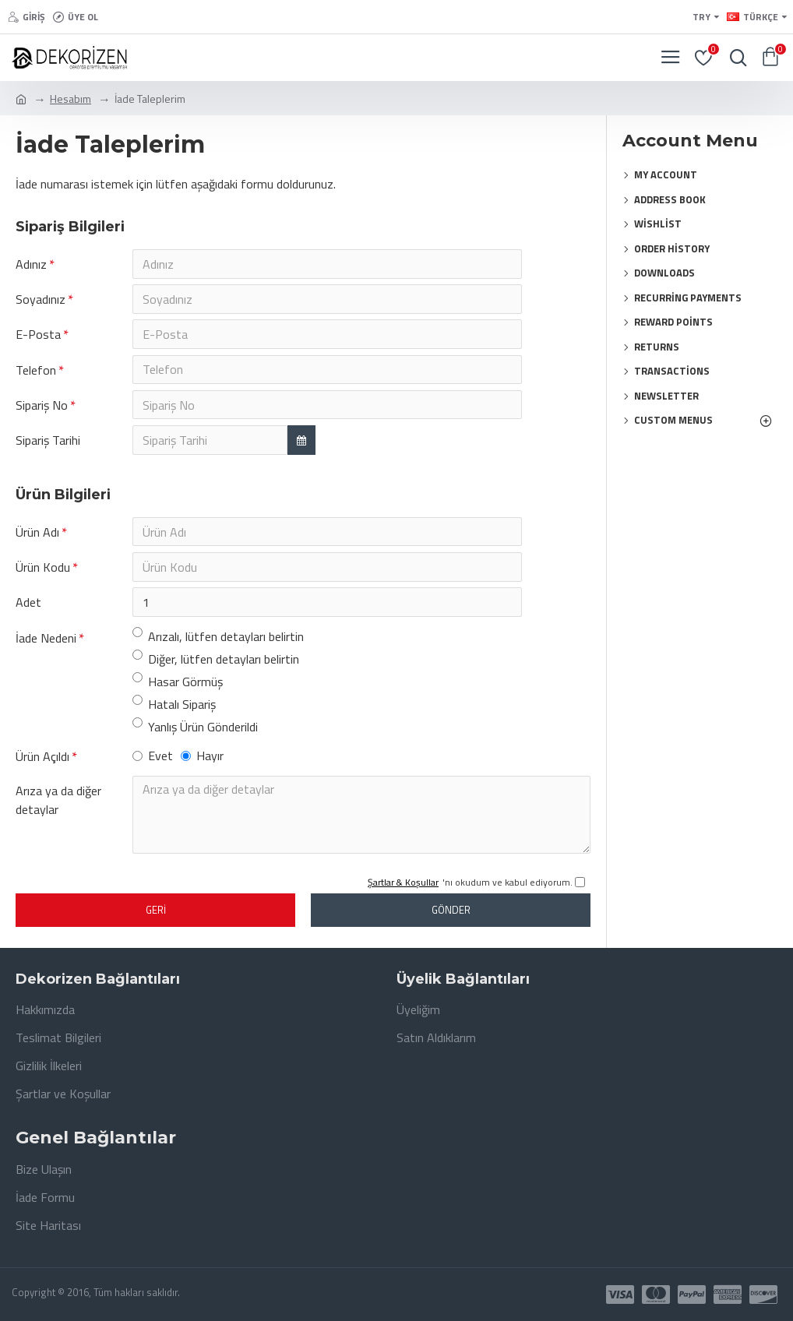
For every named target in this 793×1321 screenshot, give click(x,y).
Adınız (31, 264)
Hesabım (70, 98)
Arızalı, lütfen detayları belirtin (218, 641)
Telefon (36, 371)
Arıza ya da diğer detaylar (58, 805)
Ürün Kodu (43, 571)
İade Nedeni (46, 642)
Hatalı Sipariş (174, 708)
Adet (28, 606)
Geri (156, 915)
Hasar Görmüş (177, 686)
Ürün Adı (37, 535)
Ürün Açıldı (42, 761)
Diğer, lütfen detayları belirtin (215, 663)
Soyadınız (40, 300)
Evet (152, 761)
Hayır (202, 761)
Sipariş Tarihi (48, 443)
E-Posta (38, 335)
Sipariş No (42, 407)
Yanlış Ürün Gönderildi (195, 731)
